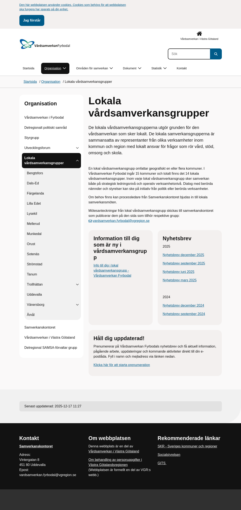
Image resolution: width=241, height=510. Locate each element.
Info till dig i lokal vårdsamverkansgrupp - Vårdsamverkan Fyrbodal (112, 270)
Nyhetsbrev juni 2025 (178, 272)
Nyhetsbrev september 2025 (184, 263)
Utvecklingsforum (37, 148)
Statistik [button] (159, 68)
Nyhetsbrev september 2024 (184, 314)
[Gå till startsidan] (45, 44)
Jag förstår (32, 20)
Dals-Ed (33, 183)
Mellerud (33, 223)
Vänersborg (35, 304)
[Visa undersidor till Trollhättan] (77, 284)
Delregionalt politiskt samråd (45, 127)
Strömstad (34, 264)
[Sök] (189, 53)
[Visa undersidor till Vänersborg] (77, 304)
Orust (31, 244)
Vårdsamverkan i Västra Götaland (49, 337)
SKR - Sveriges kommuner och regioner (187, 446)
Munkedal (34, 234)
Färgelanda (35, 193)
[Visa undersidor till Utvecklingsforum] (77, 148)
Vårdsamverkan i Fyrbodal (44, 117)
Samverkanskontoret (39, 327)
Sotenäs (33, 254)
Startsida (28, 68)
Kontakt (182, 68)
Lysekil (32, 213)
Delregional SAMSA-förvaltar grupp (50, 347)
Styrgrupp (31, 138)
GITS (162, 463)
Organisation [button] (55, 68)
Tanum (32, 274)
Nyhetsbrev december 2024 (183, 305)
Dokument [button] (132, 68)
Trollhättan (35, 284)
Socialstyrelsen (169, 454)
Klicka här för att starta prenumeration (122, 365)
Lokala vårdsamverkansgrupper (44, 160)
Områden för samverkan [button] (94, 68)
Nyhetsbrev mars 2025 (180, 280)
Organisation (40, 103)
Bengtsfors (35, 173)
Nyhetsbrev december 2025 (183, 255)
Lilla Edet (34, 203)
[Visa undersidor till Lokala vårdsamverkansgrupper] (77, 160)
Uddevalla (34, 294)
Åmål (31, 315)
